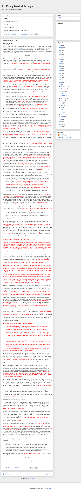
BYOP (5, 18)
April (62, 109)
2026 (60, 45)
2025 (60, 47)
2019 (60, 61)
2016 (60, 68)
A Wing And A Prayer (18, 6)
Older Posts (48, 474)
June (62, 105)
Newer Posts (6, 474)
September (64, 98)
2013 (60, 75)
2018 (60, 64)
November (63, 88)
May (62, 107)
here (6, 27)
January (63, 116)
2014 (60, 73)
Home (28, 474)
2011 (60, 80)
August (63, 100)
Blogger (49, 488)
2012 (60, 77)
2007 (60, 121)
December (63, 86)
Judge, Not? (8, 44)
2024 (60, 50)
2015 (60, 70)
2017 (60, 66)
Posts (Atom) (31, 478)
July (62, 103)
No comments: (24, 34)
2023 (60, 52)
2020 (60, 59)
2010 (60, 82)
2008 (60, 119)
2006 (60, 124)
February (63, 114)
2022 (60, 54)
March (62, 112)
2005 (60, 126)
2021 (60, 57)
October (63, 91)
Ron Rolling (62, 135)
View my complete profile (64, 137)
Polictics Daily (19, 49)
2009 (60, 84)
